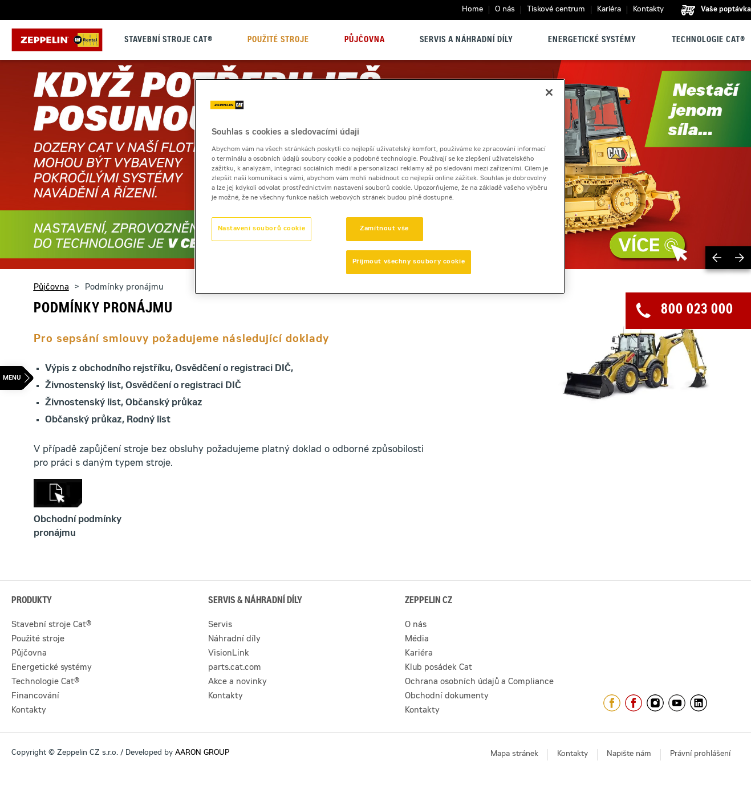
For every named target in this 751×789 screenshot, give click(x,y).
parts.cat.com (234, 668)
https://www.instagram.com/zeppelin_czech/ (655, 702)
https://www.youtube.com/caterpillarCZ (676, 702)
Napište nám (629, 754)
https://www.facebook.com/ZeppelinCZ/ (611, 702)
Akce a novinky (237, 682)
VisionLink (228, 654)
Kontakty (648, 10)
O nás (505, 10)
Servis (220, 625)
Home (472, 10)
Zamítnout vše (384, 229)
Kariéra (609, 10)
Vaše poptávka (726, 9)
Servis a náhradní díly (466, 40)
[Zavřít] (549, 92)
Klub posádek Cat (438, 668)
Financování (35, 697)
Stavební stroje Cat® (168, 40)
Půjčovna (364, 40)
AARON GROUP (202, 753)
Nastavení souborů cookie (262, 229)
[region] (379, 186)
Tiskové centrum (556, 10)
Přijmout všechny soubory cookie (408, 262)
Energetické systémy (592, 40)
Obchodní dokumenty (447, 697)
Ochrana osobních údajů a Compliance (479, 682)
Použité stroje (278, 40)
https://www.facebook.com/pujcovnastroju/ (633, 702)
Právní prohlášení (700, 754)
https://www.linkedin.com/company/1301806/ (698, 702)
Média (417, 640)
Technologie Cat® (708, 40)
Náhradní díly (234, 640)
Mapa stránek (514, 754)
